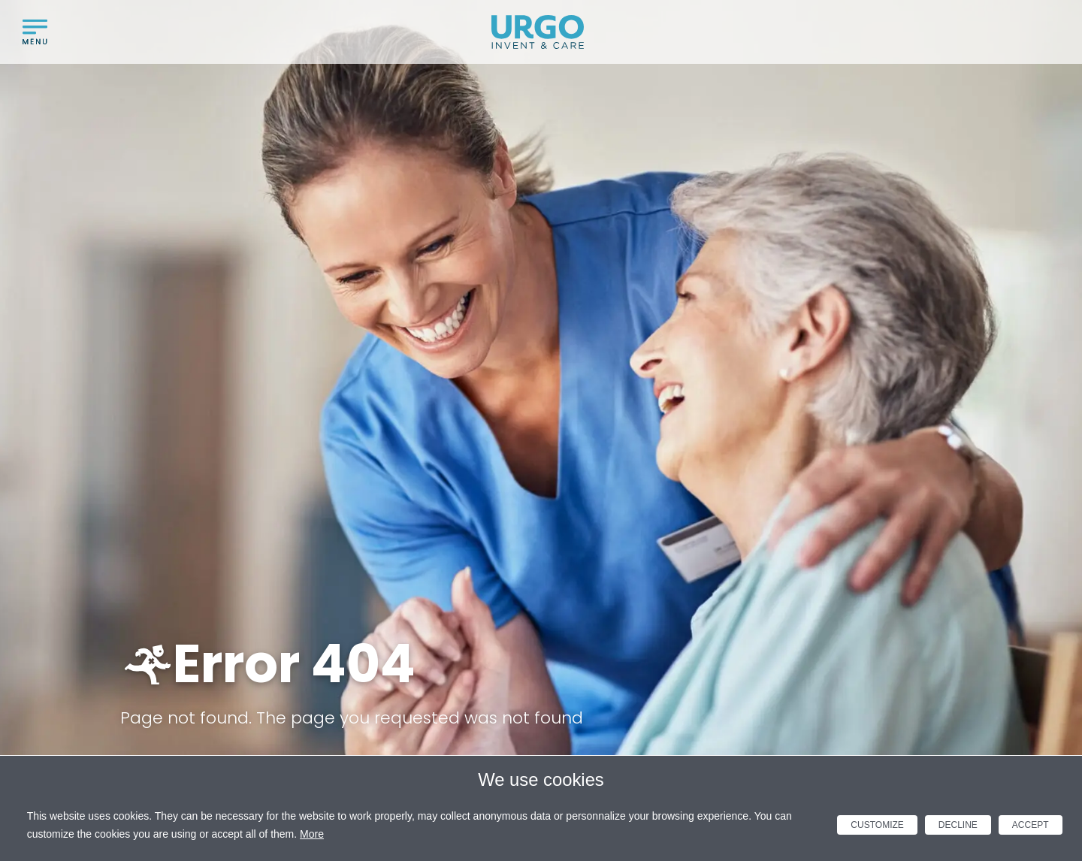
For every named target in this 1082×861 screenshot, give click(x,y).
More (312, 834)
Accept (1030, 825)
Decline (958, 825)
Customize (877, 825)
